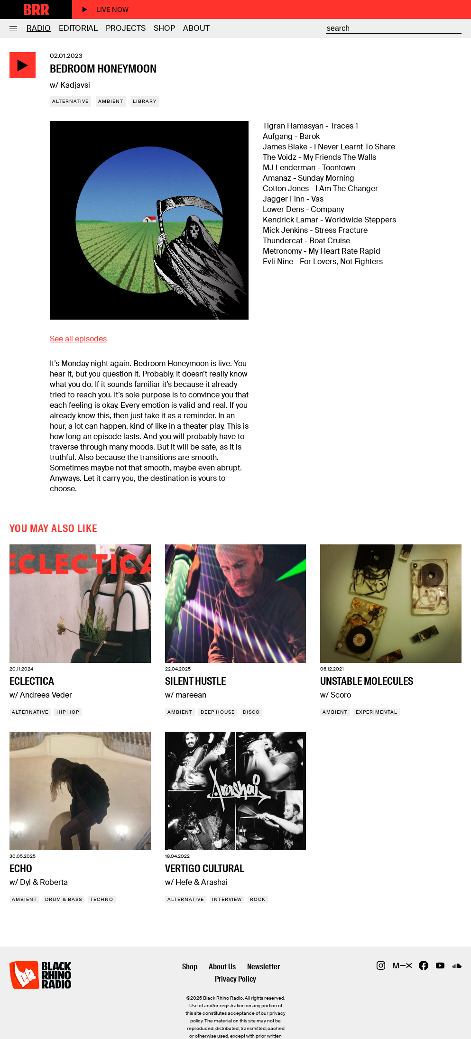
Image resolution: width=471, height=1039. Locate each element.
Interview (227, 899)
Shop (164, 28)
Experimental (376, 712)
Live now (105, 9)
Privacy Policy (235, 979)
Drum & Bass (63, 899)
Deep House (218, 712)
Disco (251, 712)
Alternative (70, 101)
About (196, 28)
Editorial (78, 28)
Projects (126, 28)
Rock (258, 899)
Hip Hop (67, 712)
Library (145, 101)
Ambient (110, 101)
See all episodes (78, 339)
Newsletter (263, 967)
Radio (39, 28)
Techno (101, 899)
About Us (222, 967)
